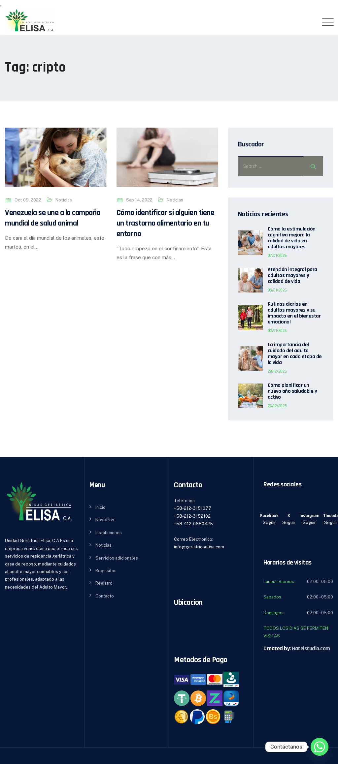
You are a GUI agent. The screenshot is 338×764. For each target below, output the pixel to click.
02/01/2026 (277, 330)
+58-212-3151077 (192, 508)
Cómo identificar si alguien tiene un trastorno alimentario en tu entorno (166, 223)
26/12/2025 (277, 406)
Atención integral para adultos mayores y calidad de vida (292, 276)
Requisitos (106, 570)
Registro (104, 583)
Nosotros (104, 519)
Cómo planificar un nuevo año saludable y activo (292, 391)
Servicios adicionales (116, 558)
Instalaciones (108, 532)
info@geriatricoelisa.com (199, 546)
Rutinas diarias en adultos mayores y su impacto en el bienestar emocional (294, 313)
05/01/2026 (277, 290)
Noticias (63, 200)
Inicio (100, 507)
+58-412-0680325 (193, 523)
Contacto (104, 596)
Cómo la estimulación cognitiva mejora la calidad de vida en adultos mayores (292, 238)
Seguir (269, 522)
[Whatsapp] (319, 747)
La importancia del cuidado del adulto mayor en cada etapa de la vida (295, 354)
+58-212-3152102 (192, 516)
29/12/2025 (277, 371)
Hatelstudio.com (311, 648)
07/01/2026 (277, 255)
